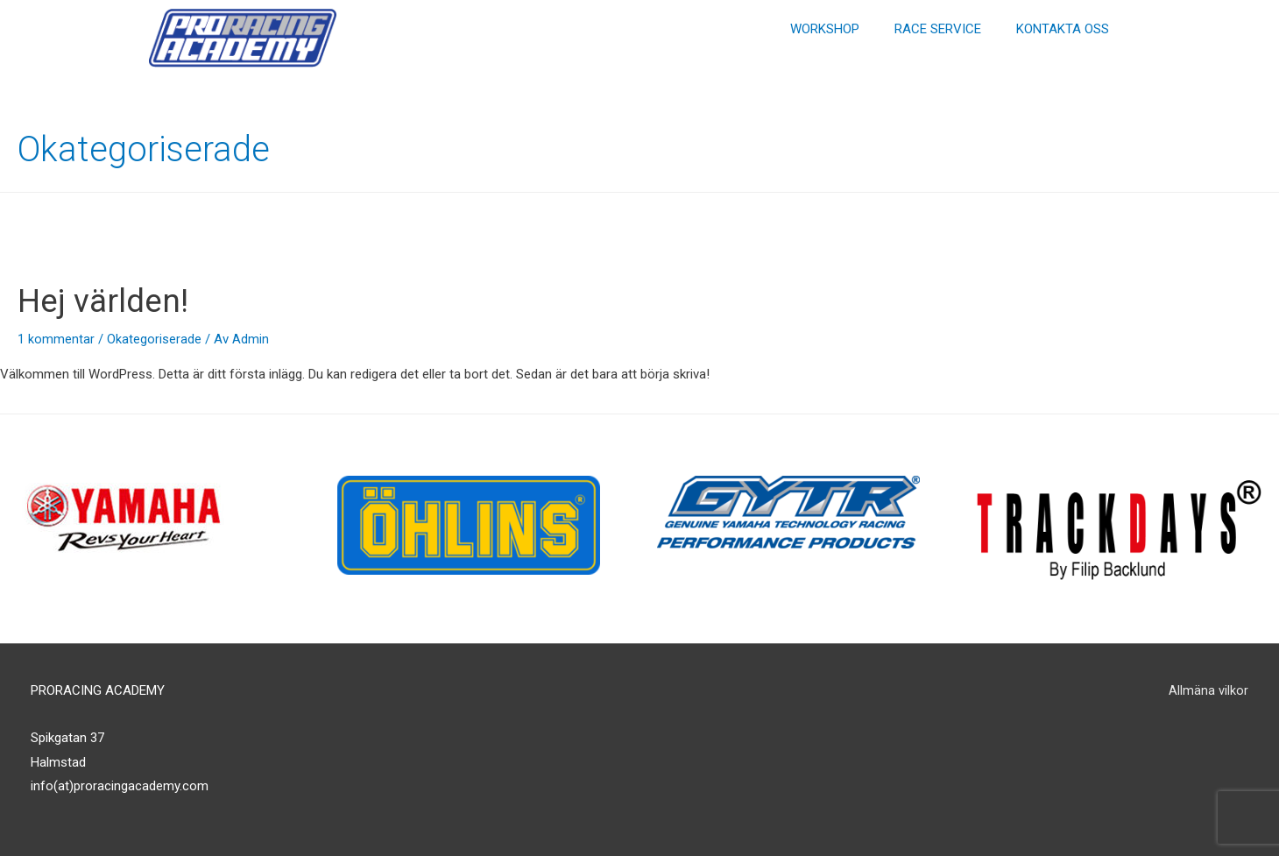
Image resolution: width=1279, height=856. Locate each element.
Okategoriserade (154, 339)
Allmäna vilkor (1208, 690)
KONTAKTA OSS (1062, 29)
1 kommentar (56, 339)
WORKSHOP (824, 29)
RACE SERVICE (937, 29)
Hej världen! (109, 300)
